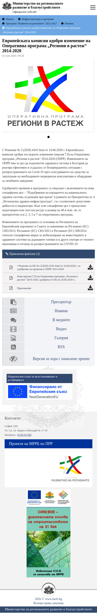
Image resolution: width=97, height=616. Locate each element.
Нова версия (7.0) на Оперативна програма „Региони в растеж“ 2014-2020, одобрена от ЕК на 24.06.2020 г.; (47, 278)
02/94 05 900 (24, 434)
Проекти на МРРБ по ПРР (31, 443)
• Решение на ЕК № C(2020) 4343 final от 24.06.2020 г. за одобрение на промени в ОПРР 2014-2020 (48, 267)
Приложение (24, 288)
